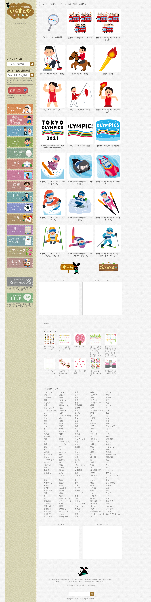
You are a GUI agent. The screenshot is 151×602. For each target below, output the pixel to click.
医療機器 (78, 405)
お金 (61, 395)
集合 (107, 460)
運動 (76, 421)
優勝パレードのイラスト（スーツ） (80, 38)
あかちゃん (63, 431)
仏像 (61, 485)
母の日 (108, 496)
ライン (77, 475)
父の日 (108, 493)
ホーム (44, 4)
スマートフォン (96, 410)
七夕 (61, 504)
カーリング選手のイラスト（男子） (52, 74)
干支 (107, 434)
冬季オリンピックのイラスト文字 (108, 146)
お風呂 (77, 434)
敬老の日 (47, 509)
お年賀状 (47, 436)
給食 (107, 488)
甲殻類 (46, 485)
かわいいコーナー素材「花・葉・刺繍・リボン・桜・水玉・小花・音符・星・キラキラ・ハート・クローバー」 (110, 353)
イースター (79, 511)
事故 (76, 397)
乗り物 (77, 413)
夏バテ (62, 470)
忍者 (61, 496)
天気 (61, 473)
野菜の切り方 (49, 506)
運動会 (46, 462)
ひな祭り (62, 509)
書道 (76, 496)
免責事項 (92, 585)
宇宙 (92, 465)
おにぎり (109, 501)
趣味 (45, 400)
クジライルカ (64, 498)
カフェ (108, 462)
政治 (45, 447)
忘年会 (77, 491)
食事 (61, 413)
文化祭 (62, 475)
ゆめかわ (109, 506)
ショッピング (49, 408)
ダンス (46, 457)
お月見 (77, 509)
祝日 (45, 496)
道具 (76, 395)
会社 (45, 395)
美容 (61, 426)
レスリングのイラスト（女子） (52, 110)
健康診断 (78, 470)
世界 (92, 426)
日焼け (93, 496)
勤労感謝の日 (95, 511)
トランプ (47, 514)
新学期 (46, 488)
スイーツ (93, 400)
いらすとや (77, 599)
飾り (61, 455)
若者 (92, 413)
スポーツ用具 (64, 442)
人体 (107, 418)
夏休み (108, 442)
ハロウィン (94, 473)
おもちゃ (47, 403)
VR (91, 493)
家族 (61, 403)
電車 (45, 449)
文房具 (46, 434)
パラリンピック (65, 501)
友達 (76, 416)
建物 (76, 400)
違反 (92, 397)
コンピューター (50, 410)
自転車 (108, 452)
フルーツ (93, 434)
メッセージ (110, 447)
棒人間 (93, 457)
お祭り (108, 444)
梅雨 (76, 457)
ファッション (49, 397)
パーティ (62, 410)
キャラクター (95, 403)
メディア (78, 444)
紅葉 (45, 493)
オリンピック (49, 455)
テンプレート (64, 444)
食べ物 (108, 397)
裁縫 (107, 480)
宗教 (107, 449)
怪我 (45, 444)
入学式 (93, 488)
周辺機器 (109, 457)
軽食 (45, 418)
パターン (93, 509)
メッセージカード (97, 514)
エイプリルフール (113, 514)
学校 (107, 395)
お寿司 (77, 455)
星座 (61, 506)
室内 (76, 462)
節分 (45, 498)
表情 (45, 423)
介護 (45, 439)
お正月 (93, 418)
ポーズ (108, 392)
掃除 (76, 423)
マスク (62, 436)
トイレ (77, 468)
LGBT (77, 498)
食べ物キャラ (111, 455)
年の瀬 (108, 485)
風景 (61, 429)
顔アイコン (63, 511)
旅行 (107, 400)
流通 (92, 462)
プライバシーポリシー (81, 585)
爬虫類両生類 (95, 470)
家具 (76, 410)
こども (62, 392)
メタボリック (49, 460)
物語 (107, 436)
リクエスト (48, 392)
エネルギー (63, 452)
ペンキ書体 (48, 517)
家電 (76, 403)
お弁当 (108, 473)
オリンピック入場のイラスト (80, 110)
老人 (107, 410)
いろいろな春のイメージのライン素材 (64, 349)
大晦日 (77, 501)
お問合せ (82, 4)
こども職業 (110, 483)
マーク (108, 405)
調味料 (77, 436)
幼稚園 (46, 452)
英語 (61, 465)
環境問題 (109, 439)
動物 (107, 413)
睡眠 (107, 423)
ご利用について (56, 4)
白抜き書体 (63, 517)
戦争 (76, 426)
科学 (107, 421)
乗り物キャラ (95, 501)
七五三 (62, 514)
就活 (92, 429)
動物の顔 (47, 501)
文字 (107, 403)
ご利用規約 (69, 585)
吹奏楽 (62, 468)
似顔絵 (93, 423)
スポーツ (62, 400)
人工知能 (62, 488)
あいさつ (93, 480)
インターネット (65, 416)
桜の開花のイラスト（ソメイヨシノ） (64, 373)
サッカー (109, 465)
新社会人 (47, 473)
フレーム (109, 470)
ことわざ (47, 504)
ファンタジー (111, 426)
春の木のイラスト (80, 347)
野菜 (76, 418)
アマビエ (109, 509)
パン (92, 449)
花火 (76, 485)
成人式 (93, 506)
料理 (45, 405)
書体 (76, 514)
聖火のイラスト (108, 74)
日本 (92, 408)
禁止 (107, 491)
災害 (61, 418)
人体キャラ (48, 483)
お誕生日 (47, 465)
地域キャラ (48, 491)
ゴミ (61, 449)
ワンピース (79, 506)
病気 (92, 392)
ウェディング (80, 439)
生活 (45, 416)
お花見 (62, 483)
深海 (45, 480)
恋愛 (61, 421)
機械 (92, 405)
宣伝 (76, 517)
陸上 (107, 504)
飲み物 (77, 408)
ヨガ (107, 498)
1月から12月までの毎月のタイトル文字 (95, 373)
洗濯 (76, 473)
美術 (61, 423)
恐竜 (92, 491)
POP (92, 455)
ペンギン (93, 498)
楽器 (76, 449)
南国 (61, 439)
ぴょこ (46, 475)
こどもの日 (79, 493)
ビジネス (93, 395)
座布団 (77, 447)
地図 (92, 483)
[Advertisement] (20, 40)
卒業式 (46, 470)
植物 (76, 431)
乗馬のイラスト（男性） (80, 74)
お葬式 (62, 460)
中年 (61, 447)
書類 (76, 442)
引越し (77, 452)
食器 (92, 444)
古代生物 (93, 475)
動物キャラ (63, 405)
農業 (92, 452)
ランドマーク (95, 439)
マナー (46, 413)
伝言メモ (47, 511)
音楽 (61, 408)
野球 (45, 468)
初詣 (92, 485)
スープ (77, 488)
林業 (61, 493)
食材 (61, 434)
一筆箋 (108, 511)
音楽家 (62, 491)
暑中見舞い (94, 504)
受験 (45, 421)
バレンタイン (80, 465)
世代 (76, 483)
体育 (61, 457)
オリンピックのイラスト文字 (80, 146)
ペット (46, 426)
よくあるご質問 (70, 4)
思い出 (77, 460)
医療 (61, 397)
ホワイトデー (80, 504)
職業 (76, 392)
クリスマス (94, 442)
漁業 (61, 480)
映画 (92, 447)
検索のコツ (26, 96)
